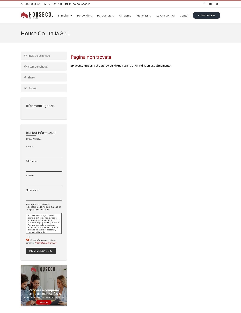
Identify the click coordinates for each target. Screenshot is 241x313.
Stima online (206, 15)
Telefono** (32, 161)
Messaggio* (32, 190)
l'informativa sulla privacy (45, 243)
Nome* (29, 146)
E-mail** (30, 175)
